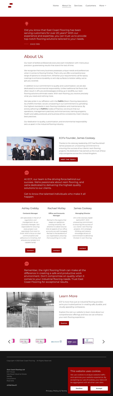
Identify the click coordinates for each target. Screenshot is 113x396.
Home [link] (56, 12)
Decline (79, 388)
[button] (102, 11)
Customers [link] (91, 12)
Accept (99, 388)
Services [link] (78, 12)
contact (56, 250)
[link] (10, 11)
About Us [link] (66, 12)
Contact (30, 250)
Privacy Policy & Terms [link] (56, 391)
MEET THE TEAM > (68, 159)
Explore (64, 323)
